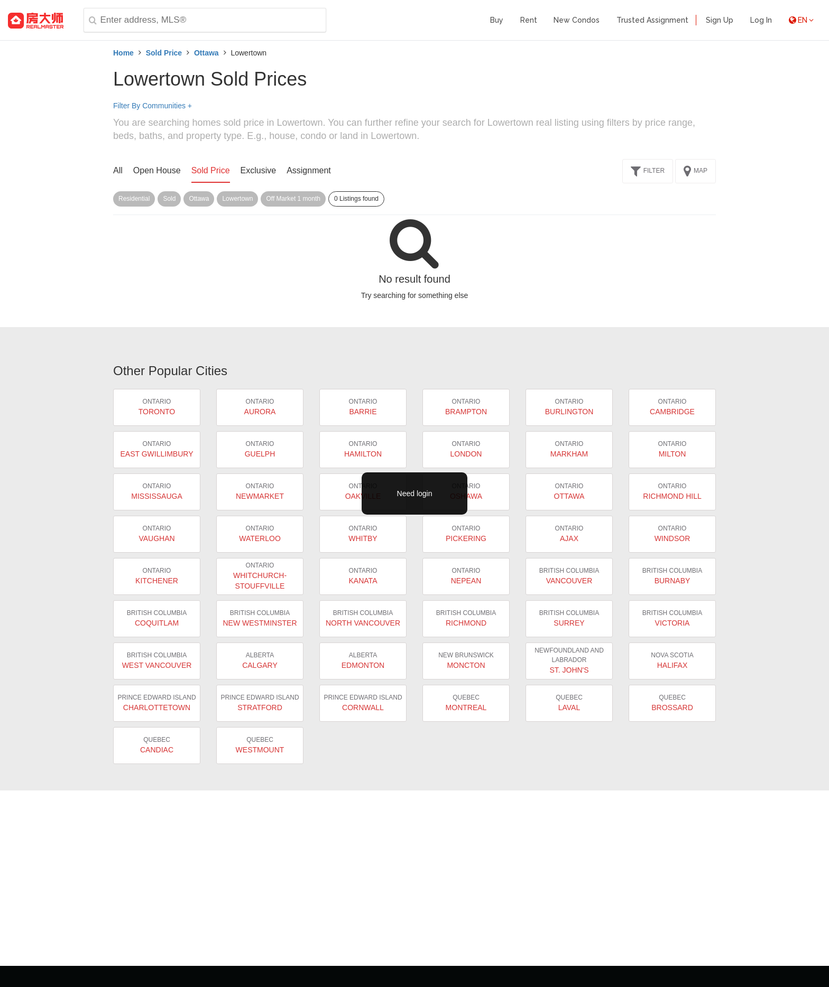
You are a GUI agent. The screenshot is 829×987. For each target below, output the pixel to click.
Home (123, 53)
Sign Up (719, 20)
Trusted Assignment (652, 20)
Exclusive (259, 170)
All (118, 170)
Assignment (309, 170)
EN (801, 20)
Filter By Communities (152, 105)
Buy (496, 20)
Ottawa (206, 53)
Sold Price (164, 53)
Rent (528, 20)
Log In (761, 20)
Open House (157, 170)
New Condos (577, 20)
